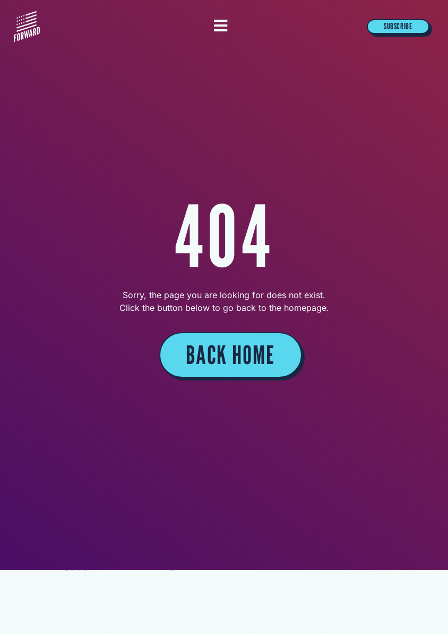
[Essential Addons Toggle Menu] (220, 26)
